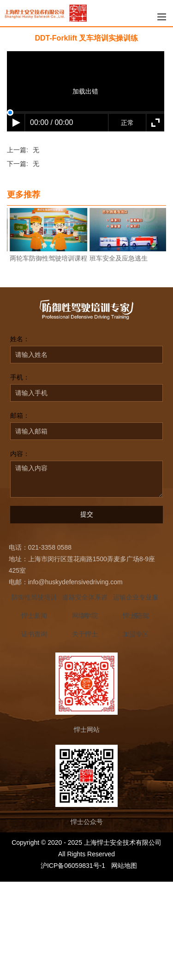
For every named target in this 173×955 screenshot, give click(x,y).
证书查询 (34, 634)
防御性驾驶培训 (34, 597)
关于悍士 (85, 634)
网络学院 (85, 615)
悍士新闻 (34, 615)
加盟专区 (136, 634)
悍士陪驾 (136, 615)
